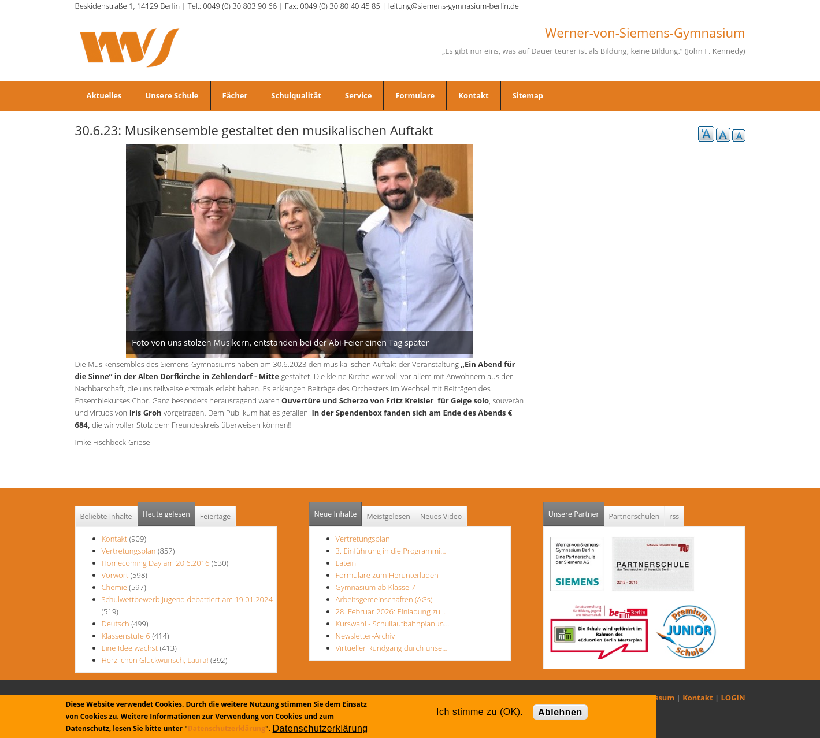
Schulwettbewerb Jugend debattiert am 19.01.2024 (187, 599)
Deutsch (115, 623)
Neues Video (441, 516)
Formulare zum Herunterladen (387, 575)
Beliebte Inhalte (106, 516)
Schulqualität (296, 95)
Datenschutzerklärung (226, 728)
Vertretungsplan (129, 551)
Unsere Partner (576, 510)
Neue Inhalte (335, 514)
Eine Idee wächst (131, 648)
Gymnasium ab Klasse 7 (375, 587)
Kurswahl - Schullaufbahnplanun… (393, 623)
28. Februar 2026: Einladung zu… (391, 611)
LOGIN (733, 697)
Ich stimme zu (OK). (479, 712)
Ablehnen (560, 712)
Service (358, 95)
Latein (346, 563)
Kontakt (473, 95)
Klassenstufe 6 (126, 636)
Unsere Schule (171, 95)
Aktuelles (104, 95)
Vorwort (115, 575)
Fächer (235, 95)
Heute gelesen (166, 514)
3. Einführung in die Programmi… (391, 551)
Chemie (114, 587)
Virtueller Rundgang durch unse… (392, 648)
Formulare (415, 95)
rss (674, 516)
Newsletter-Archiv (365, 636)
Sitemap (528, 95)
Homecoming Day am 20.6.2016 (156, 563)
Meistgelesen (388, 516)
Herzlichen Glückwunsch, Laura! (155, 660)
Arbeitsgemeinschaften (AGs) (384, 599)
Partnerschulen (634, 516)
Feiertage (215, 516)
